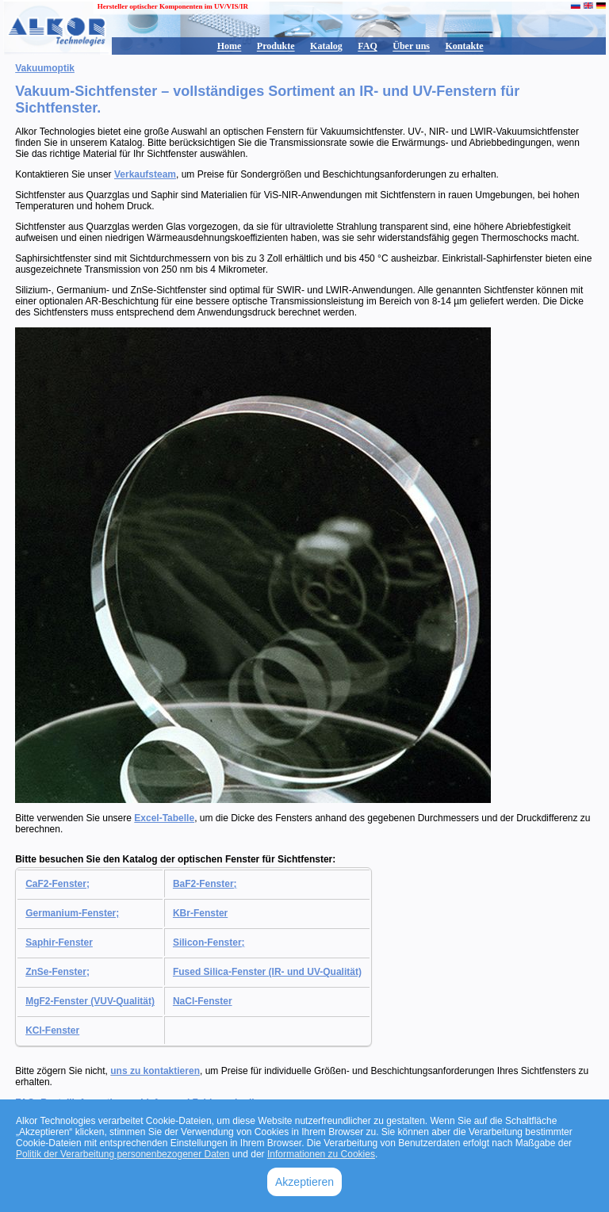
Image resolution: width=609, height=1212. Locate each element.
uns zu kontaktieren (155, 1070)
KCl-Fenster (52, 1030)
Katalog (326, 46)
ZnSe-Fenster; (57, 971)
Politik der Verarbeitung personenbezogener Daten (123, 1154)
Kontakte (465, 46)
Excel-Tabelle (164, 818)
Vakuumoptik (45, 68)
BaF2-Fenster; (205, 883)
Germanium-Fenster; (72, 913)
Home (229, 46)
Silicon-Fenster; (209, 942)
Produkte (276, 46)
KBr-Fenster (200, 913)
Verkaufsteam (145, 174)
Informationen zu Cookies (321, 1154)
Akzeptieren (304, 1182)
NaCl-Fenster (202, 1001)
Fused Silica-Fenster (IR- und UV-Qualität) (267, 971)
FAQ (367, 46)
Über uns (411, 46)
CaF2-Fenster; (57, 883)
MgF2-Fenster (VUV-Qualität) (90, 1001)
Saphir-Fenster (59, 942)
